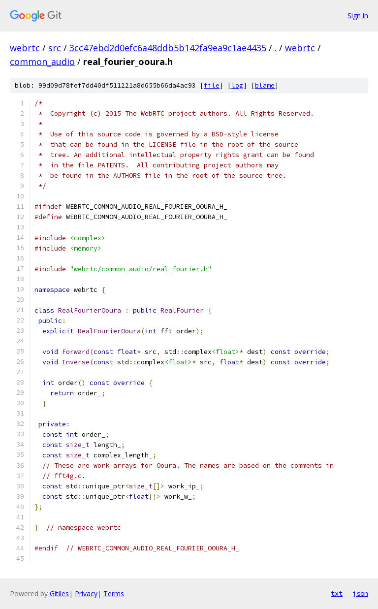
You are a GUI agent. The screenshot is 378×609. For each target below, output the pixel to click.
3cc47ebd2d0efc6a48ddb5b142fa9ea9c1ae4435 (167, 48)
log (237, 85)
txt (337, 593)
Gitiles (59, 593)
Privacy (86, 593)
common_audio (42, 61)
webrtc (25, 48)
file (212, 85)
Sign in (357, 15)
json (360, 593)
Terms (113, 593)
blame (265, 85)
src (54, 48)
